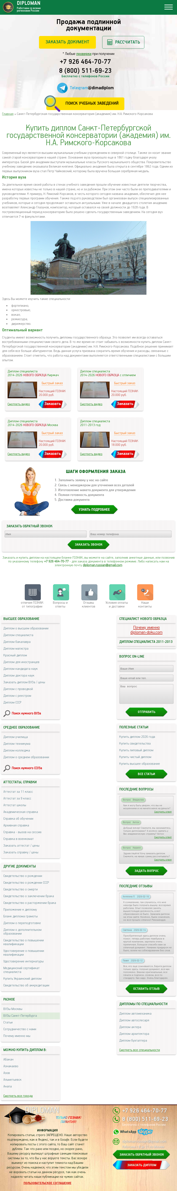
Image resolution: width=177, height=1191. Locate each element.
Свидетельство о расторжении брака (29, 903)
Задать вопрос (146, 875)
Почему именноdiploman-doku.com (146, 630)
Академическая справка (20, 812)
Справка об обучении (18, 819)
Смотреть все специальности (139, 1054)
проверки (83, 54)
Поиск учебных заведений (92, 103)
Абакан (8, 1060)
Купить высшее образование (139, 768)
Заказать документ (67, 42)
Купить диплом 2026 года (137, 741)
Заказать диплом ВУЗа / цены (24, 682)
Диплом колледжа (16, 751)
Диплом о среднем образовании (26, 757)
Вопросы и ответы (60, 605)
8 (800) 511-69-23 (85, 71)
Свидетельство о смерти (20, 889)
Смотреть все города (18, 1096)
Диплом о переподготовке (22, 923)
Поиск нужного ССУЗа (27, 768)
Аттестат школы (14, 805)
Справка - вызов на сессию (22, 832)
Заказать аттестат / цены (21, 846)
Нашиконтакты (145, 605)
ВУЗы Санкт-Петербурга (20, 1016)
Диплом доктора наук (18, 676)
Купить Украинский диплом (22, 979)
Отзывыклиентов (88, 605)
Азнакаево (10, 1066)
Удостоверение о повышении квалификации (23, 953)
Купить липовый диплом (136, 754)
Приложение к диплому (20, 910)
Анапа (7, 1086)
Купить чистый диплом (135, 761)
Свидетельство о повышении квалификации (23, 942)
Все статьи (146, 778)
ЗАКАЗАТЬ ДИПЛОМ (141, 1165)
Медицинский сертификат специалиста (21, 970)
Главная (7, 114)
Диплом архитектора (134, 1038)
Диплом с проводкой (18, 689)
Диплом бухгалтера (133, 1044)
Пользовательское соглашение (47, 1183)
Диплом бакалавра (17, 642)
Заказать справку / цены (20, 852)
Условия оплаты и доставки (117, 605)
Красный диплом (15, 655)
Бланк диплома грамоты (20, 916)
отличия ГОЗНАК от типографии (32, 605)
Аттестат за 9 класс (17, 799)
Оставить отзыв (146, 993)
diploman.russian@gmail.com (102, 565)
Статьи (8, 1022)
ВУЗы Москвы (12, 1009)
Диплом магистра (15, 649)
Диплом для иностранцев (21, 662)
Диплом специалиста (18, 635)
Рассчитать (127, 42)
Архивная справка (16, 825)
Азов (6, 1073)
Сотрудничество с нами (19, 1029)
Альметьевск (12, 1080)
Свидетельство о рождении (22, 876)
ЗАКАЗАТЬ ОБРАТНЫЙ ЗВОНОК (141, 1155)
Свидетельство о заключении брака (28, 896)
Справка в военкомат (18, 839)
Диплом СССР (12, 703)
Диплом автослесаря (134, 1024)
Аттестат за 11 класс (18, 792)
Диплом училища (15, 737)
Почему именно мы (16, 1036)
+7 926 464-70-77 (85, 62)
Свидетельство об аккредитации (26, 985)
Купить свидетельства (135, 747)
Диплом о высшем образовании (25, 628)
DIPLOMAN (42, 1110)
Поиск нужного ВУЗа (26, 713)
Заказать (52, 403)
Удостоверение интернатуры (23, 961)
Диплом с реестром (17, 696)
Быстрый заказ (52, 383)
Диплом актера (130, 1031)
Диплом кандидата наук (20, 669)
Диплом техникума (16, 744)
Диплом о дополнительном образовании (22, 932)
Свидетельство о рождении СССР (26, 883)
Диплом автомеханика (135, 1017)
